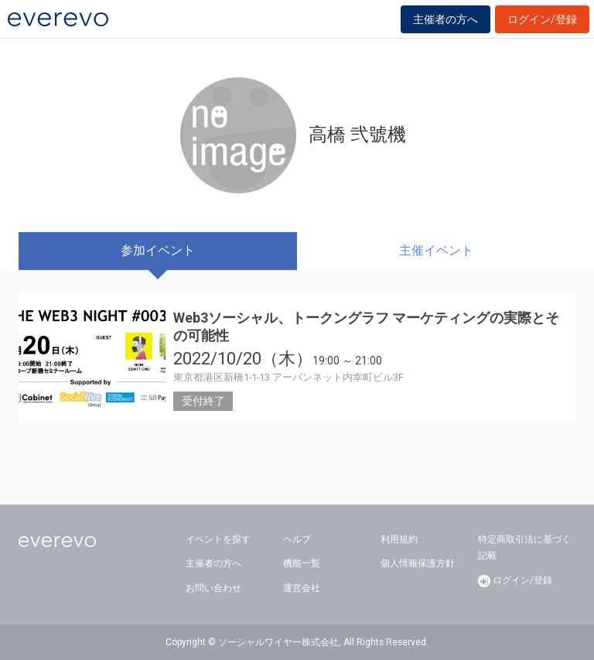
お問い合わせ (213, 588)
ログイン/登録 (542, 19)
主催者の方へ (445, 19)
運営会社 (301, 588)
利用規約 (399, 539)
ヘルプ (297, 539)
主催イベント (436, 250)
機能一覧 (301, 563)
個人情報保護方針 (418, 563)
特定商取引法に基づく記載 (524, 548)
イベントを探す (218, 539)
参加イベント (158, 250)
